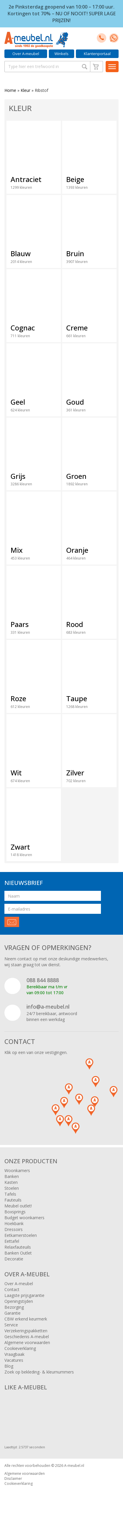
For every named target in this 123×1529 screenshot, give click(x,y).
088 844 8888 (42, 980)
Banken (11, 1176)
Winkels (61, 53)
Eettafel (11, 1241)
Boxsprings (15, 1211)
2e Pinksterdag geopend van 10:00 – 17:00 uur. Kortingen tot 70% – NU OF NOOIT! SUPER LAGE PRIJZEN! (62, 14)
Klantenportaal (97, 53)
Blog (8, 1366)
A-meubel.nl (74, 1465)
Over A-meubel (25, 53)
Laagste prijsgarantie (24, 1295)
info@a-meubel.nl (47, 1006)
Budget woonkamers (24, 1217)
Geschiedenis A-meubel (26, 1336)
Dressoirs (13, 1229)
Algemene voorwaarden (27, 1342)
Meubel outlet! (18, 1206)
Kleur (25, 90)
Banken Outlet (18, 1253)
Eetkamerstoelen (20, 1235)
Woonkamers (17, 1170)
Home (10, 90)
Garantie (12, 1313)
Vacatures (13, 1360)
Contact (11, 1289)
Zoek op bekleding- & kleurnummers (39, 1372)
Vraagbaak (14, 1354)
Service (11, 1325)
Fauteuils (12, 1200)
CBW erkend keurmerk (25, 1319)
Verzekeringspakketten (25, 1330)
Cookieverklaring (20, 1348)
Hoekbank (14, 1223)
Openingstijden (18, 1301)
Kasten (11, 1182)
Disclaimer (13, 1478)
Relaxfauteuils (17, 1247)
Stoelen (11, 1188)
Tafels (10, 1194)
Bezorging (14, 1307)
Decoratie (13, 1259)
